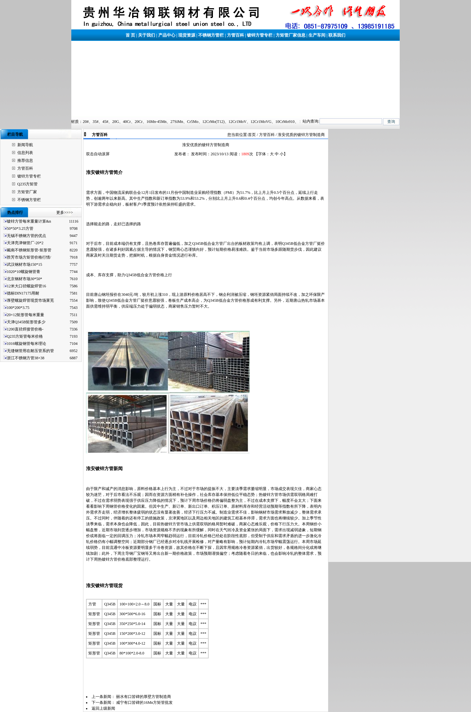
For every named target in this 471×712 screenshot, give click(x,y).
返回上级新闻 (103, 708)
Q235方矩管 (27, 184)
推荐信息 (25, 160)
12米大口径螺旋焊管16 (26, 286)
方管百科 (235, 35)
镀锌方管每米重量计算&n (29, 221)
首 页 (130, 35)
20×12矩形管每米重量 (25, 315)
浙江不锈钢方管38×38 (25, 358)
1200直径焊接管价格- (25, 329)
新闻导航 (25, 145)
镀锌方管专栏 (259, 35)
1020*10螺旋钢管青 (23, 271)
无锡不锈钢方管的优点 (26, 235)
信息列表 (25, 152)
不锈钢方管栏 (211, 35)
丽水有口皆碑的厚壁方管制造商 (143, 696)
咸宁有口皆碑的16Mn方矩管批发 (144, 702)
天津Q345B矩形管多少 (26, 322)
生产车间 (316, 35)
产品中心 (166, 35)
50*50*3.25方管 (20, 228)
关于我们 (146, 35)
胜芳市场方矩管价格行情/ (29, 257)
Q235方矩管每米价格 (25, 336)
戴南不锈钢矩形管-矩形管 (29, 250)
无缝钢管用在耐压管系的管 (30, 350)
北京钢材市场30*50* (24, 279)
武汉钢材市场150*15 (24, 264)
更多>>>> (64, 212)
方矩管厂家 (27, 192)
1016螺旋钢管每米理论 (26, 343)
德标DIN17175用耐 (23, 293)
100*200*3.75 (18, 307)
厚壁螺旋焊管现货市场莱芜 (30, 300)
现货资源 (186, 35)
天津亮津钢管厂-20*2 (25, 243)
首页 (252, 134)
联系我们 (336, 35)
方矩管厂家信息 (290, 35)
